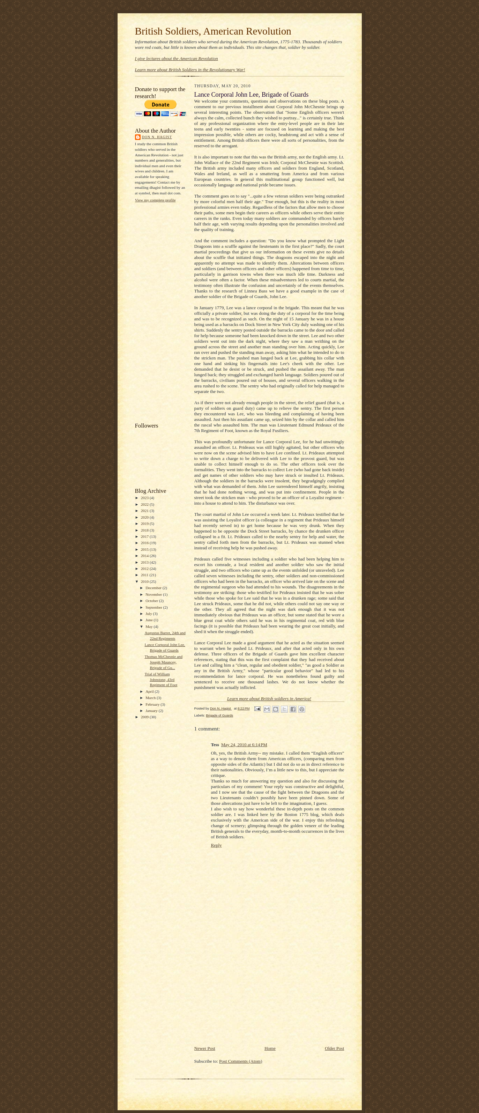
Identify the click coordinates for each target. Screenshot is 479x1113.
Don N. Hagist (157, 137)
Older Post (334, 1048)
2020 (145, 517)
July (149, 613)
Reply (216, 845)
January (152, 710)
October (152, 601)
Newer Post (204, 1048)
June (149, 620)
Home (270, 1048)
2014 (145, 556)
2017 (145, 536)
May (149, 626)
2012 (145, 568)
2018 (145, 530)
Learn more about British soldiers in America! (269, 698)
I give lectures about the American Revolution (176, 58)
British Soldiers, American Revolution (213, 31)
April (150, 691)
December (154, 588)
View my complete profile (155, 200)
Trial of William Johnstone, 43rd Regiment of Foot (160, 679)
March (151, 698)
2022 (145, 504)
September (154, 607)
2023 (145, 498)
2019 (145, 523)
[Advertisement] (163, 311)
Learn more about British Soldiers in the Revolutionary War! (190, 69)
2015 (145, 549)
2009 (145, 717)
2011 (145, 575)
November (154, 594)
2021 (145, 511)
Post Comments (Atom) (240, 1061)
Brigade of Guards (219, 715)
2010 (145, 581)
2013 (145, 562)
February (152, 704)
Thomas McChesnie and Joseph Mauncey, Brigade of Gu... (163, 661)
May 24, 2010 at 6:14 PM (244, 744)
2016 (145, 543)
